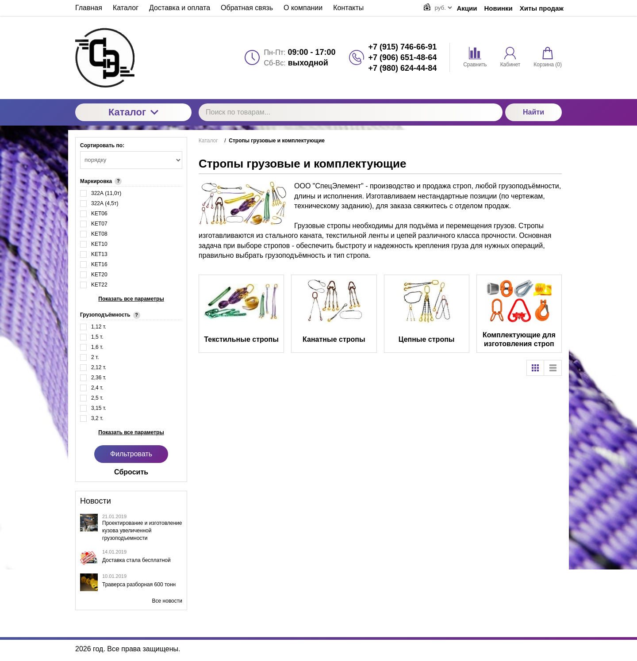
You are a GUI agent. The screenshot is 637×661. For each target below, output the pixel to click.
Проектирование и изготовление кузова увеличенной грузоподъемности (142, 530)
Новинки (498, 8)
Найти (533, 112)
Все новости (167, 601)
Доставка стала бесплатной (136, 560)
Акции (467, 8)
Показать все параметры (131, 299)
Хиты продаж (542, 8)
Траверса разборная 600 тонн (139, 584)
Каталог (133, 112)
